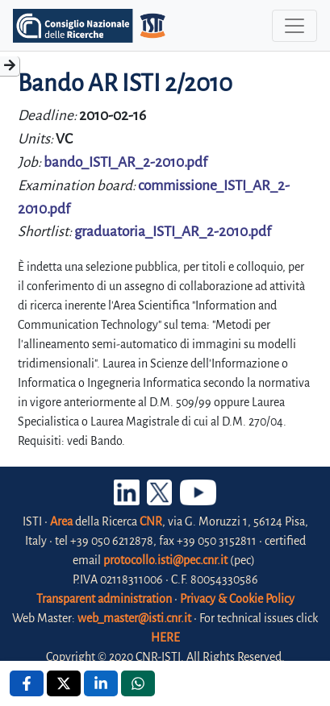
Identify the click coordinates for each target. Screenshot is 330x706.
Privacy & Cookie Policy (237, 598)
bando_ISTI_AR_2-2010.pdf (125, 162)
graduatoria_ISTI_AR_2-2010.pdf (172, 231)
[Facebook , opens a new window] (27, 683)
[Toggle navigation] (294, 26)
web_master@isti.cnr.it (134, 618)
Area (61, 521)
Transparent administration (104, 598)
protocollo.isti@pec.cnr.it (165, 560)
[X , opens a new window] (64, 683)
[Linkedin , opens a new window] (101, 683)
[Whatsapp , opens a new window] (138, 683)
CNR (151, 521)
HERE (165, 637)
